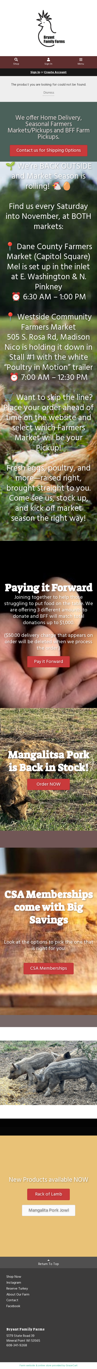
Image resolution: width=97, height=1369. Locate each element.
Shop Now (13, 1277)
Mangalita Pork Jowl (49, 1210)
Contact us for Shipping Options (48, 150)
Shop (16, 62)
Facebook (13, 1306)
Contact (12, 1300)
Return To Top (48, 1262)
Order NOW (49, 784)
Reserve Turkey (17, 1288)
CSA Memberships (48, 968)
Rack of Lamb (48, 1194)
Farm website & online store (35, 1365)
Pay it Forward (48, 661)
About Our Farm (17, 1294)
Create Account (55, 72)
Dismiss (48, 93)
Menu (80, 62)
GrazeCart (71, 1365)
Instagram (13, 1283)
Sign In (48, 62)
